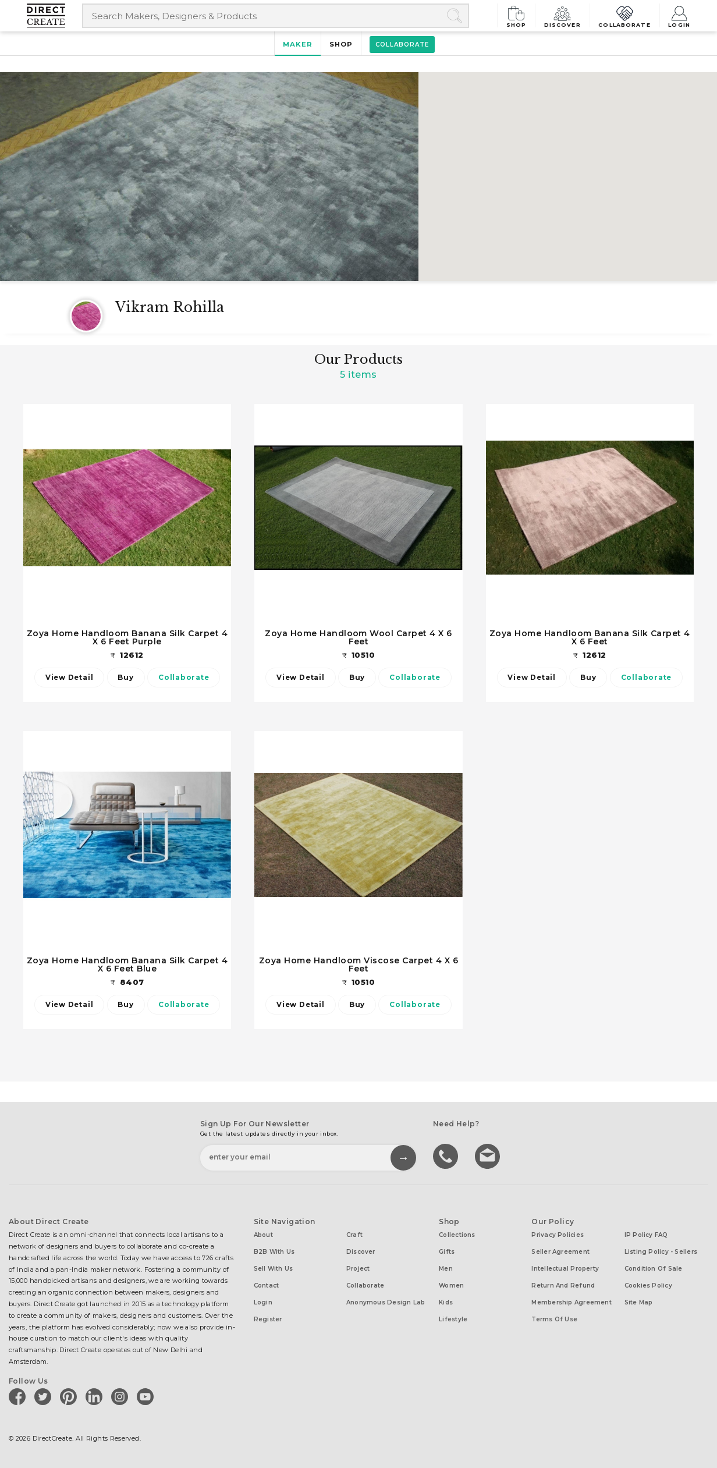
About (263, 1235)
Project (358, 1268)
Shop (520, 15)
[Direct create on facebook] (19, 1396)
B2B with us (274, 1252)
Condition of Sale (653, 1268)
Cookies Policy (648, 1285)
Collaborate (626, 15)
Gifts (447, 1252)
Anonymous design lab (385, 1302)
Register (268, 1319)
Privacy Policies (557, 1235)
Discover (565, 15)
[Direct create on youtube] (147, 1396)
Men (446, 1268)
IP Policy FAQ (646, 1235)
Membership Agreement (571, 1302)
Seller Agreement (560, 1252)
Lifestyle (453, 1319)
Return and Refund (563, 1285)
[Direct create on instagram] (121, 1396)
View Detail (69, 677)
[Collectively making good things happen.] (54, 15)
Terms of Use (554, 1319)
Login (679, 15)
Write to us (489, 1155)
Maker (298, 44)
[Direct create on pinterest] (70, 1396)
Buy (125, 677)
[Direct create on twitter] (44, 1396)
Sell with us (273, 1268)
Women (451, 1285)
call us (447, 1155)
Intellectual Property (565, 1268)
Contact (266, 1285)
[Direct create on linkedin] (96, 1396)
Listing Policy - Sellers (660, 1252)
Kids (446, 1302)
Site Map (638, 1302)
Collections (457, 1235)
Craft (354, 1235)
